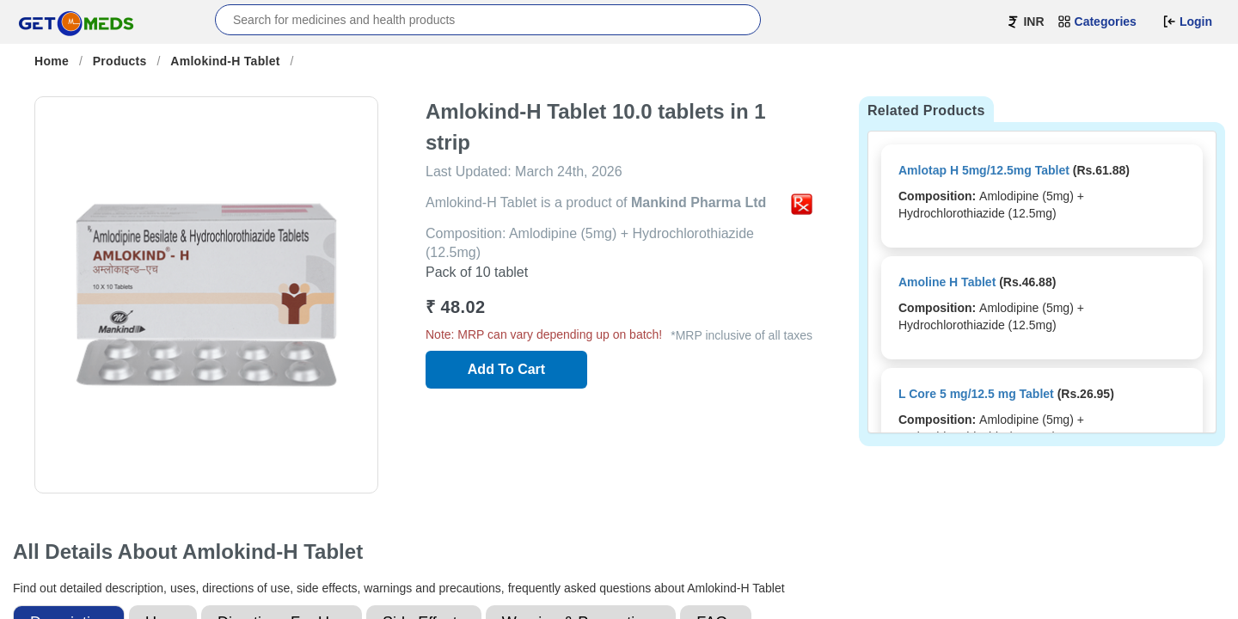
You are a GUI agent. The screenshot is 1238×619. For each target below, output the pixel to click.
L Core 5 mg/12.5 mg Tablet (976, 394)
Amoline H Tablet (947, 282)
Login (1187, 21)
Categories (1097, 21)
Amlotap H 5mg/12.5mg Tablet (983, 170)
